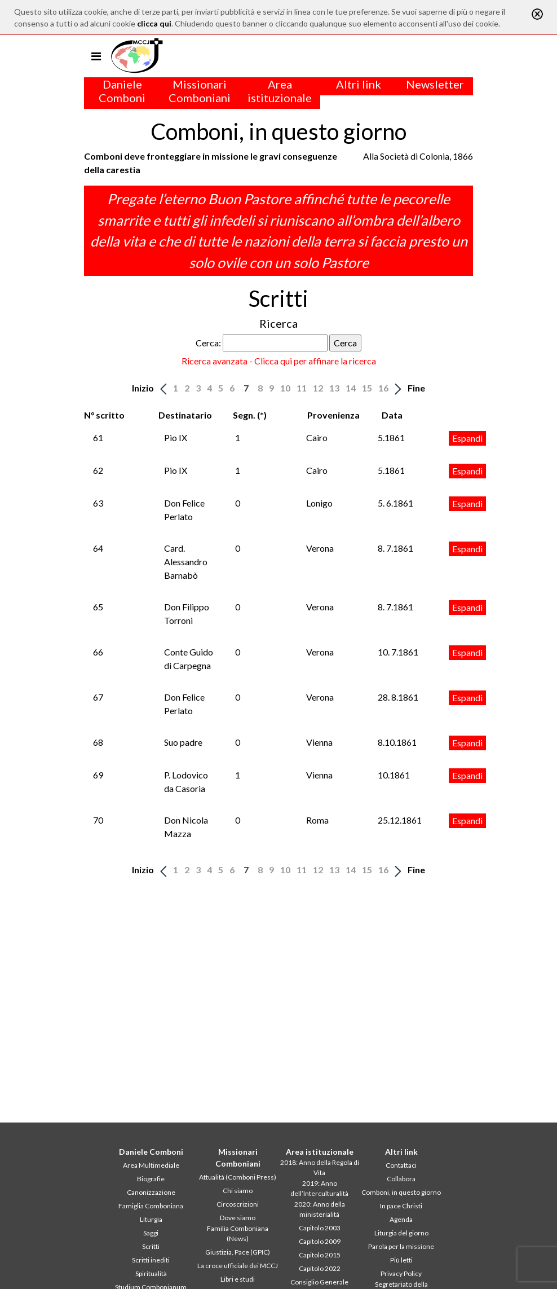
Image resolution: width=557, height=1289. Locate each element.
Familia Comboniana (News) (237, 1233)
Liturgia (151, 1219)
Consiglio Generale (319, 1282)
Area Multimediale (151, 1165)
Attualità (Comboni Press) (237, 1177)
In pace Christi (401, 1206)
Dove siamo (237, 1217)
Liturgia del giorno (401, 1233)
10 (285, 387)
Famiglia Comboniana (150, 1206)
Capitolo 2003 (320, 1228)
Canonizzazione (151, 1192)
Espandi (467, 438)
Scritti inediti (151, 1260)
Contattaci (401, 1165)
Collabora (401, 1178)
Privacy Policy (401, 1273)
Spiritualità (151, 1273)
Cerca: (208, 342)
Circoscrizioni (237, 1204)
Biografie (151, 1178)
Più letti (401, 1260)
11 (302, 387)
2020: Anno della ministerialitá (319, 1209)
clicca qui (154, 23)
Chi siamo (238, 1190)
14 (351, 387)
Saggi (150, 1233)
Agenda (401, 1219)
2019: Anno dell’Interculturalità (319, 1188)
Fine (416, 387)
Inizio (143, 387)
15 (367, 387)
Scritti (151, 1246)
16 (383, 387)
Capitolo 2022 (320, 1268)
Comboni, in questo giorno (401, 1192)
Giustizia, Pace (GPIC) (237, 1252)
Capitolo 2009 (320, 1241)
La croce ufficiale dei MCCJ (237, 1265)
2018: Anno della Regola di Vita (319, 1167)
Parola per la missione (401, 1246)
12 (318, 387)
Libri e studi (237, 1279)
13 (334, 387)
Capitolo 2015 (320, 1255)
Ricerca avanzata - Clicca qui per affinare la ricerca (279, 360)
